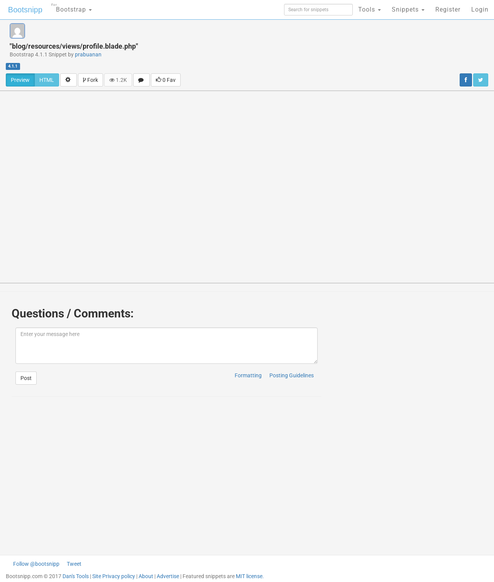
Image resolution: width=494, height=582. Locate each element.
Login (480, 9)
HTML (46, 80)
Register (447, 9)
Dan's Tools (76, 576)
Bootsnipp (25, 9)
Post (26, 378)
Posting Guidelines (291, 375)
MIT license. (250, 576)
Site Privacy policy (113, 576)
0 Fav (166, 80)
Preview (20, 80)
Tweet (74, 564)
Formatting (248, 375)
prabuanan (88, 54)
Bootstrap (71, 7)
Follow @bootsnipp (36, 564)
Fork (90, 80)
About (146, 576)
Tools (369, 9)
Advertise (168, 576)
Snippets (408, 9)
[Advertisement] (311, 40)
